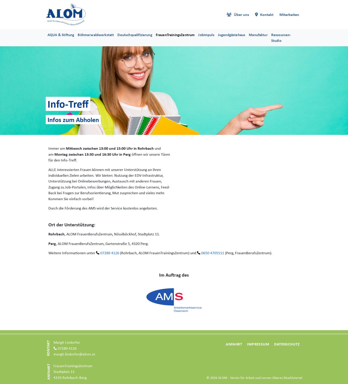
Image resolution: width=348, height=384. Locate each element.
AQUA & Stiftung (60, 34)
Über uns (241, 14)
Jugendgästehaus (231, 34)
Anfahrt (234, 344)
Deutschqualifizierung (134, 34)
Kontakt (266, 14)
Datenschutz (287, 344)
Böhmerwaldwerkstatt (96, 34)
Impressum (258, 344)
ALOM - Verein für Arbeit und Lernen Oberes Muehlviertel (260, 377)
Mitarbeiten (289, 14)
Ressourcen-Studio (281, 37)
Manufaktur (258, 34)
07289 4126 (109, 252)
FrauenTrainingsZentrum (175, 34)
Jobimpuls (206, 34)
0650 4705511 (212, 252)
